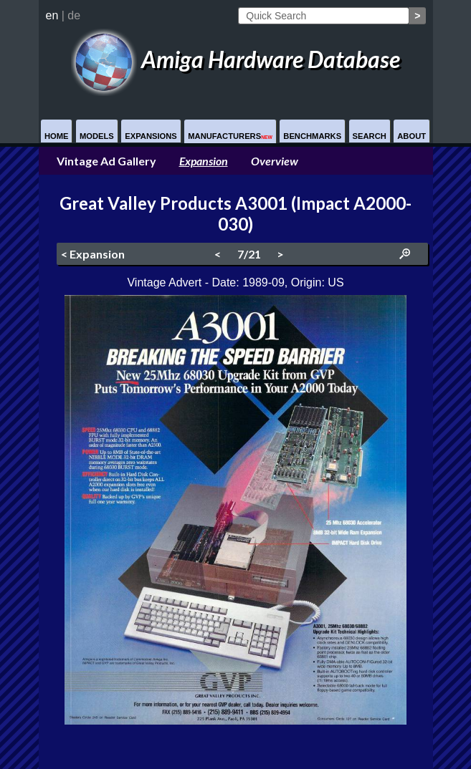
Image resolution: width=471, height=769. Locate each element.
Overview (274, 161)
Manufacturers (230, 136)
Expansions (151, 136)
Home (56, 136)
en (52, 15)
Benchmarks (312, 136)
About (411, 136)
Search (369, 136)
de (73, 15)
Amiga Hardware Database (236, 59)
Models (97, 136)
